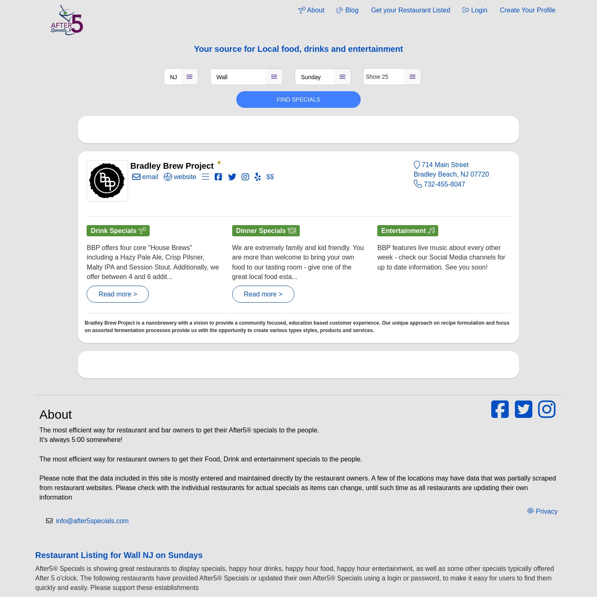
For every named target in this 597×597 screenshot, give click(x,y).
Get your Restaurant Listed (410, 10)
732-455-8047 (439, 184)
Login (475, 10)
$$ (270, 176)
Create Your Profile (528, 10)
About (311, 10)
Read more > (118, 294)
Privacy (542, 511)
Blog (347, 10)
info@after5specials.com (92, 520)
